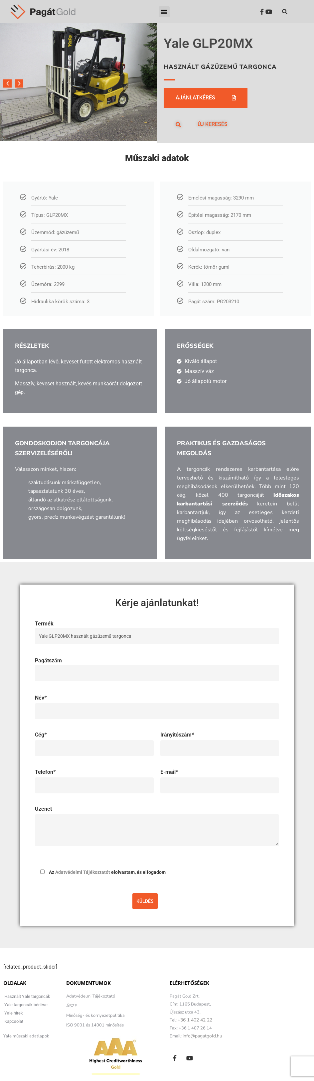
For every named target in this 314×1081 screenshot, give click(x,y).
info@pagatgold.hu (202, 1036)
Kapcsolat (13, 1021)
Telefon (45, 772)
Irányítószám (177, 735)
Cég (41, 735)
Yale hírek (13, 1013)
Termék (157, 629)
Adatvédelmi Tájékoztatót (82, 872)
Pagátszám (157, 666)
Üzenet (43, 809)
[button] (164, 11)
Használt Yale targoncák (27, 996)
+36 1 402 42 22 (195, 1020)
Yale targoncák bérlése (26, 1004)
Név (41, 698)
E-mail (169, 772)
